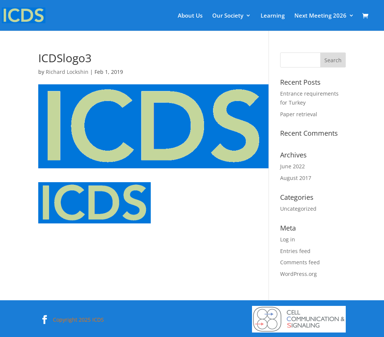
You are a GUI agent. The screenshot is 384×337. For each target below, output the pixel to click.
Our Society (227, 16)
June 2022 (292, 166)
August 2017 (295, 177)
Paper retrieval (298, 114)
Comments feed (300, 262)
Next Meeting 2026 (320, 16)
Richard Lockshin (67, 71)
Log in (287, 239)
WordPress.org (298, 273)
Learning (273, 16)
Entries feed (295, 251)
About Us (190, 16)
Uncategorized (298, 208)
